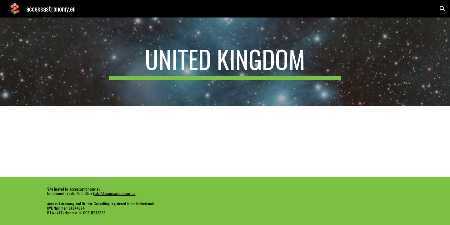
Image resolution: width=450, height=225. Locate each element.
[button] (442, 8)
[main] (225, 61)
